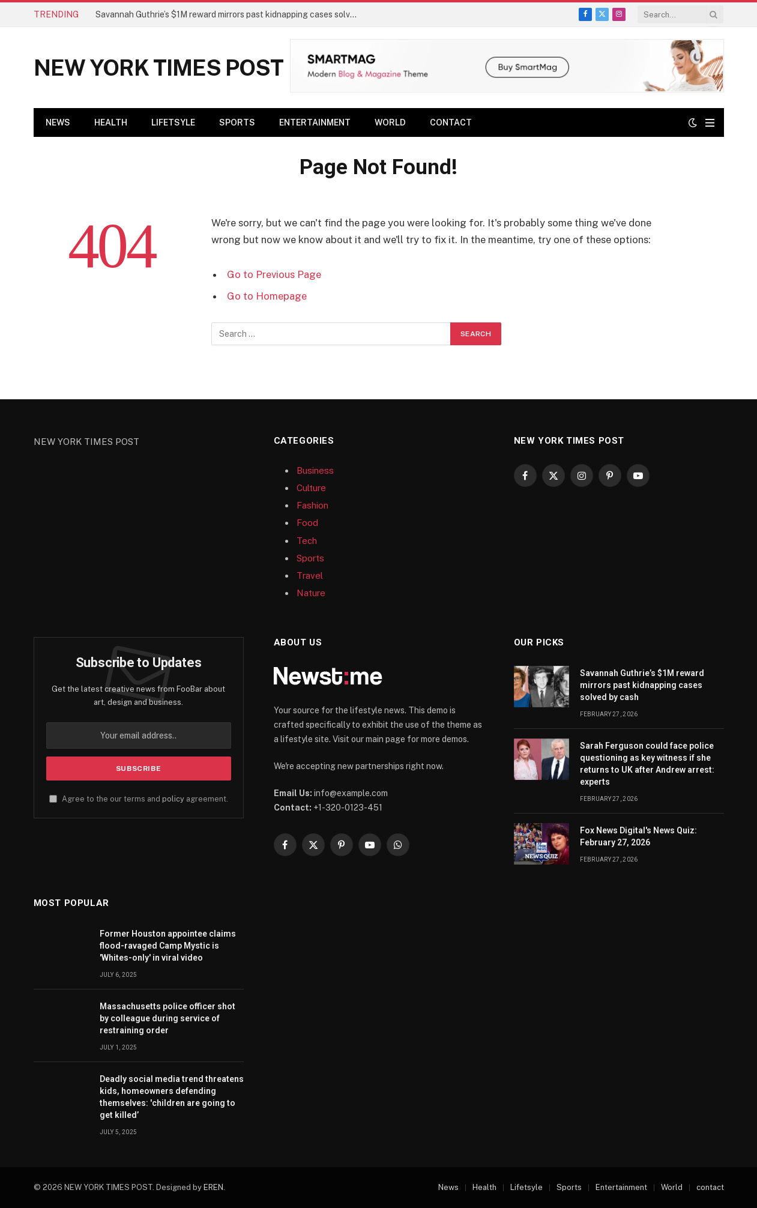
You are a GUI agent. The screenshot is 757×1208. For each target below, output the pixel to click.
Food (307, 523)
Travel (310, 575)
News (58, 122)
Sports (237, 122)
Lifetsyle (173, 122)
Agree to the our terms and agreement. (138, 798)
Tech (307, 541)
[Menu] (709, 122)
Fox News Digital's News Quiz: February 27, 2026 (638, 836)
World (390, 122)
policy (173, 798)
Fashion (312, 505)
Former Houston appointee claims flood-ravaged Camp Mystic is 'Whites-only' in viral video (168, 945)
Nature (311, 593)
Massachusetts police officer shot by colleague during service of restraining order (167, 1018)
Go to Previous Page (274, 274)
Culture (311, 488)
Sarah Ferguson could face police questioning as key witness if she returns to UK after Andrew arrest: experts (647, 764)
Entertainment (315, 122)
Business (315, 470)
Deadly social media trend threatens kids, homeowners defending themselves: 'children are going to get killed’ (172, 1097)
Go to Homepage (267, 296)
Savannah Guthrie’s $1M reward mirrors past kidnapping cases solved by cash (230, 14)
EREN (213, 1187)
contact (451, 122)
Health (110, 122)
